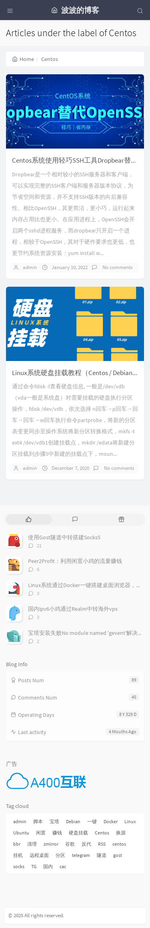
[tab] (28, 519)
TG (33, 866)
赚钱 (57, 833)
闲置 (41, 833)
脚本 (38, 821)
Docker (111, 821)
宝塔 (54, 821)
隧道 (101, 855)
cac (63, 866)
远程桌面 (39, 855)
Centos (102, 833)
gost (117, 855)
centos (119, 844)
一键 (92, 821)
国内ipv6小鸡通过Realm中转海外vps (73, 608)
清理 (32, 844)
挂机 (18, 855)
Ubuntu (21, 833)
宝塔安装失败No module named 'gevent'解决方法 (88, 632)
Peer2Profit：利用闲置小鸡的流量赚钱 (75, 561)
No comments (116, 267)
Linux (130, 821)
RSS (102, 844)
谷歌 (70, 844)
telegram (81, 855)
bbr (16, 844)
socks (18, 866)
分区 (60, 855)
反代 (86, 844)
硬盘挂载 (78, 833)
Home (23, 59)
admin (30, 267)
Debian (73, 821)
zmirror (51, 844)
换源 (121, 833)
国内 (48, 866)
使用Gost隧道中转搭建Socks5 (64, 537)
